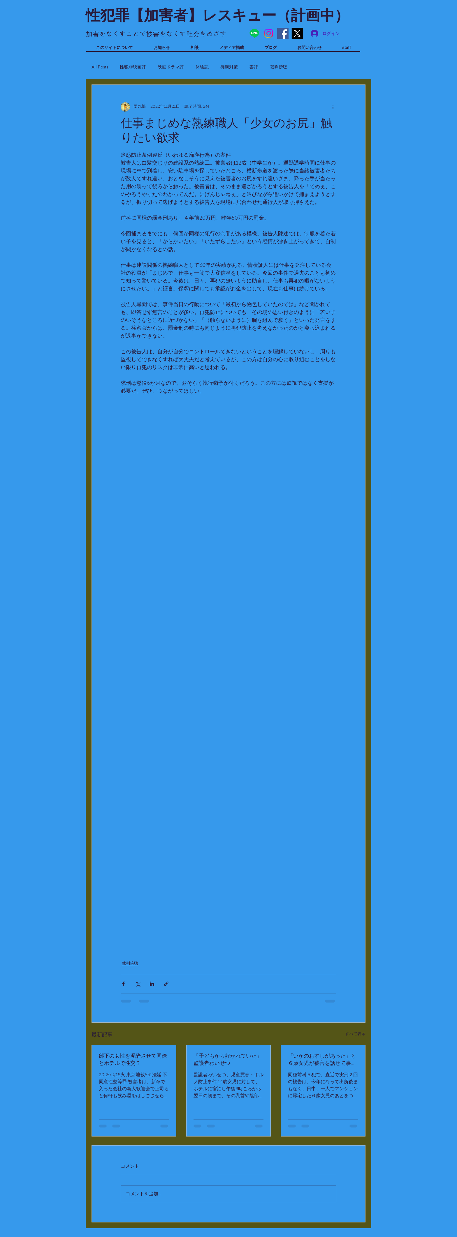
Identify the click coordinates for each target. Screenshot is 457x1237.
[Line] (254, 33)
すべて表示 (355, 1034)
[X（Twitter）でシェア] (137, 984)
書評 (253, 67)
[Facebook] (283, 33)
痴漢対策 (229, 67)
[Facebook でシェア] (123, 984)
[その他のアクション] (332, 106)
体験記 (202, 67)
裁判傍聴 (278, 67)
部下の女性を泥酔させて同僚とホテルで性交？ (133, 1060)
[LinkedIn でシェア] (152, 984)
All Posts (100, 67)
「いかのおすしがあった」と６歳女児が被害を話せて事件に (322, 1060)
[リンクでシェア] (166, 984)
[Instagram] (268, 33)
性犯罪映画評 (133, 67)
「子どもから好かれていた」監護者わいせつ (228, 1060)
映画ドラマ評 (171, 67)
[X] (297, 33)
